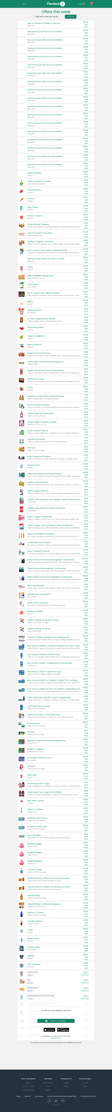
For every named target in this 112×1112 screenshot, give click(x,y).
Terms (65, 1036)
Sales (85, 1086)
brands (51, 1043)
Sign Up (71, 17)
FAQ (48, 1086)
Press (66, 1086)
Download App (28, 1090)
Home (24, 4)
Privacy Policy (55, 1038)
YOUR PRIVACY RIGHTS (88, 1096)
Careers (66, 1083)
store (79, 1043)
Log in (81, 4)
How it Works (48, 1083)
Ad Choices (39, 1096)
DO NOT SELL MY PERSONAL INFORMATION (61, 1096)
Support (48, 1090)
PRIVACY (28, 1096)
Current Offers (28, 1086)
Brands (85, 1083)
